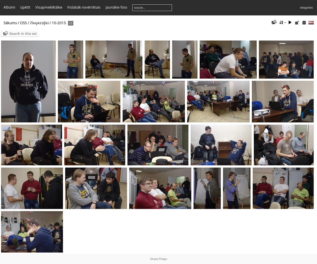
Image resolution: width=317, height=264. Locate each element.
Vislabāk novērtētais (84, 7)
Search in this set (23, 33)
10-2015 (59, 22)
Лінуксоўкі (39, 22)
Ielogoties (306, 7)
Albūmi (9, 7)
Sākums (10, 22)
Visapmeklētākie (48, 7)
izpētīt (25, 7)
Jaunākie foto (116, 7)
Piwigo (163, 259)
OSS (23, 22)
